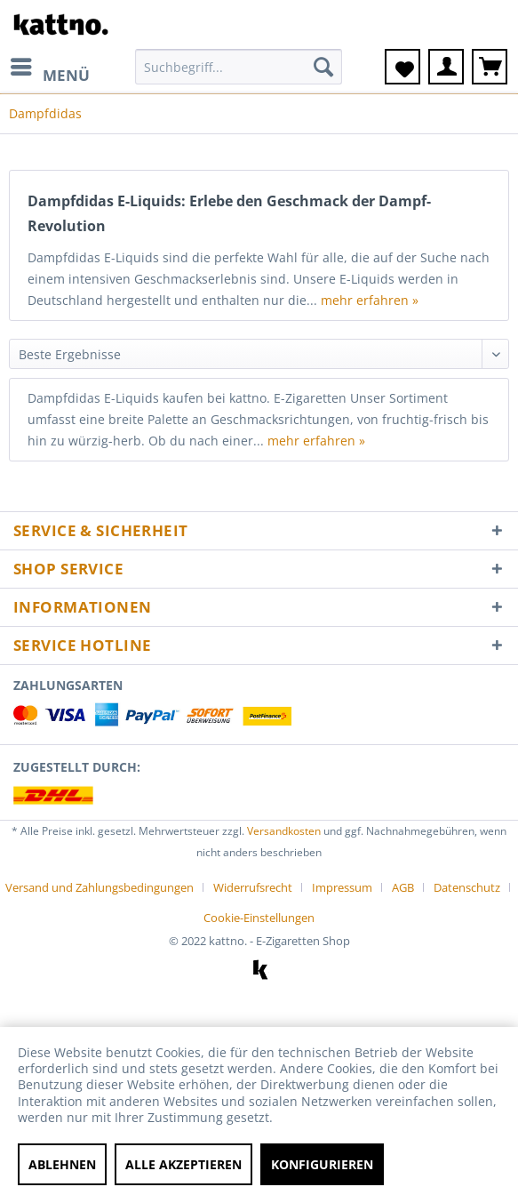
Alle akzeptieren (183, 1164)
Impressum (342, 887)
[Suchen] (323, 66)
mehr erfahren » (369, 300)
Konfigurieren (322, 1164)
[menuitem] (49, 66)
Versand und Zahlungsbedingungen (99, 887)
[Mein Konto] (446, 66)
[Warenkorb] (489, 66)
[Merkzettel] (402, 66)
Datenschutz (467, 887)
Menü (50, 68)
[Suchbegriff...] (238, 66)
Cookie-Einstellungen (259, 918)
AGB (403, 887)
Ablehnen (62, 1164)
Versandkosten (284, 830)
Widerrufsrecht (252, 887)
